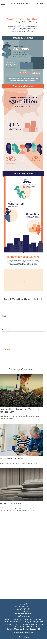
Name (4, 303)
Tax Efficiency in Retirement (12, 458)
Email (4, 316)
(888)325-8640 (27, 607)
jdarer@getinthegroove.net (23, 632)
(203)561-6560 (26, 609)
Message (5, 329)
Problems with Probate (10, 503)
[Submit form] (7, 349)
